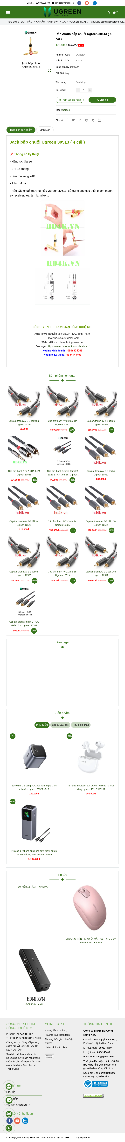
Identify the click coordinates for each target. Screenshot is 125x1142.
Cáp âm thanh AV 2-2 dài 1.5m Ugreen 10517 (100, 573)
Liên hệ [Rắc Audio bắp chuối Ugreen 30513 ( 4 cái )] (102, 99)
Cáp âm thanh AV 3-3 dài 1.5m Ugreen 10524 (100, 523)
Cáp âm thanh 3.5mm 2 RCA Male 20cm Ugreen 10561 (24, 623)
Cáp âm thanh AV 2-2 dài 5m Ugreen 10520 (24, 573)
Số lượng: (61, 90)
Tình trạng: (61, 82)
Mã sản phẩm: (63, 60)
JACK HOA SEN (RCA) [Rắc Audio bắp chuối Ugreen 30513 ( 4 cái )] (74, 21)
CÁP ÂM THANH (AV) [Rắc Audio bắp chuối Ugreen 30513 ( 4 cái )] (47, 21)
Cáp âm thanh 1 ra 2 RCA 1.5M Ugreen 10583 (24, 473)
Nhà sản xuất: (63, 54)
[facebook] (79, 3)
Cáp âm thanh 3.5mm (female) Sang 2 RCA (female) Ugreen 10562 (62, 473)
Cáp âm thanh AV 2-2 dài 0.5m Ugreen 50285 (23, 423)
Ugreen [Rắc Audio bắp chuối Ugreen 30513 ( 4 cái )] (66, 110)
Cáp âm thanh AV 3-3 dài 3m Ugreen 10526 (24, 523)
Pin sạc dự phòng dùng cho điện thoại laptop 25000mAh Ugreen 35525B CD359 (34, 853)
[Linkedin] (80, 120)
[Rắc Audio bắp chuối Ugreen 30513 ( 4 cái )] (62, 12)
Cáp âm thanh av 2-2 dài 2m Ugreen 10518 (101, 423)
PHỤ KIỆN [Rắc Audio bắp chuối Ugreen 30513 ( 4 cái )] (42, 724)
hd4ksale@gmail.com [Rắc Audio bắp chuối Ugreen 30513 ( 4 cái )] (63, 3)
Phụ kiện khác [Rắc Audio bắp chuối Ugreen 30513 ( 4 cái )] (81, 724)
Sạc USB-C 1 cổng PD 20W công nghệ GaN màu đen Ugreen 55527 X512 (34, 787)
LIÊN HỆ (10, 1092)
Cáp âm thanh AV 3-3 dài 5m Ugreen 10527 (101, 473)
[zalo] (94, 3)
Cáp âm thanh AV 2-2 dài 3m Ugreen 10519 (62, 573)
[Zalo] (101, 120)
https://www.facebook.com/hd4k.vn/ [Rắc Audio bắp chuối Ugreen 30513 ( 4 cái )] (68, 346)
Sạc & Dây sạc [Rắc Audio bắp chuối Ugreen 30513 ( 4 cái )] (60, 724)
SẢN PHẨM (12, 1098)
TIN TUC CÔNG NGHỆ (18, 1105)
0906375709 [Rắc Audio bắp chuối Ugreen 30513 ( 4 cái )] (43, 3)
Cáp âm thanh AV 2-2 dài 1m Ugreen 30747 (62, 423)
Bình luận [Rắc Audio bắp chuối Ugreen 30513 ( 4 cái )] (45, 129)
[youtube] (87, 3)
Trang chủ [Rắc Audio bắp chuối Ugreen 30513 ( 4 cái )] (11, 21)
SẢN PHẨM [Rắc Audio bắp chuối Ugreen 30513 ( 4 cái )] (26, 21)
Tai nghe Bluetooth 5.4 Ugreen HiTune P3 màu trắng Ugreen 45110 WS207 (91, 787)
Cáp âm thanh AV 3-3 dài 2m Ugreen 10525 (62, 523)
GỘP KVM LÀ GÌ (34, 1004)
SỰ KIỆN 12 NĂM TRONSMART (34, 886)
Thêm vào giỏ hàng (69, 99)
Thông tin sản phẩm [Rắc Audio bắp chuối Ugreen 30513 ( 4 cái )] (21, 129)
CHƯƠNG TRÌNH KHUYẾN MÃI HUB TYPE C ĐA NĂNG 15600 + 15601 (91, 941)
